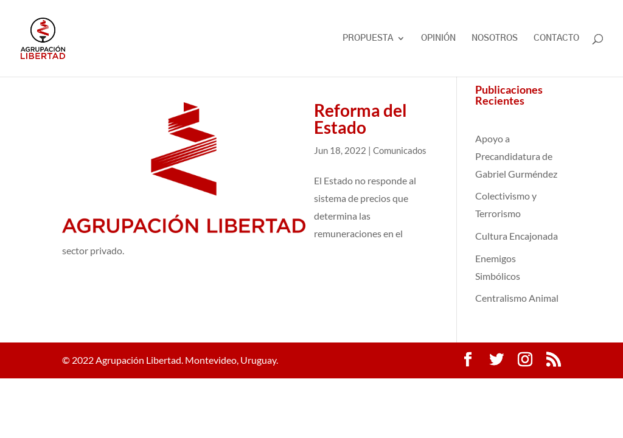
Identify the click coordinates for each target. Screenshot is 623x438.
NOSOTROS (495, 38)
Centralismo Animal (517, 298)
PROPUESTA (368, 38)
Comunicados (399, 150)
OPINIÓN (438, 38)
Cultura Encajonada (516, 236)
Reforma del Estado (360, 118)
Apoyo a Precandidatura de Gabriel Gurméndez (516, 156)
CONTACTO (556, 38)
